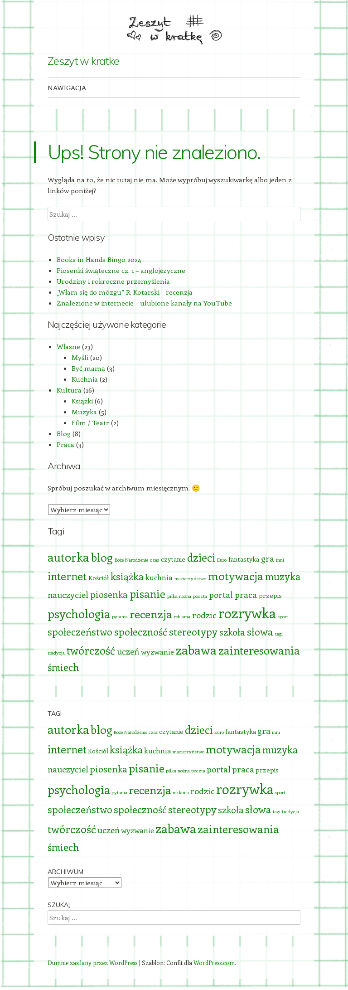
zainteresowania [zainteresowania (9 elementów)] (259, 650)
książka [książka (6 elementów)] (127, 576)
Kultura (69, 389)
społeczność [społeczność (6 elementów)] (140, 631)
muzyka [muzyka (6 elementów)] (282, 576)
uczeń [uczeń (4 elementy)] (128, 651)
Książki (82, 400)
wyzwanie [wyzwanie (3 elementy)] (157, 651)
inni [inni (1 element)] (280, 560)
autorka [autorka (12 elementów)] (68, 557)
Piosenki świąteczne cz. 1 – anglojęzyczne (121, 270)
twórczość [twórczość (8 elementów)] (91, 650)
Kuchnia (85, 378)
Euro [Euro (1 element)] (222, 560)
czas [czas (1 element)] (154, 560)
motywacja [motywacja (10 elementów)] (235, 575)
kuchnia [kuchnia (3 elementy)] (159, 577)
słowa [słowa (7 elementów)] (260, 631)
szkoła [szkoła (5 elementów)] (232, 632)
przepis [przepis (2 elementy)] (270, 595)
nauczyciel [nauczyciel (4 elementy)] (68, 594)
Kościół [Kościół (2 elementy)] (98, 577)
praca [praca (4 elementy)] (246, 594)
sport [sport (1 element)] (283, 616)
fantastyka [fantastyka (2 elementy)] (243, 559)
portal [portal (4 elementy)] (221, 594)
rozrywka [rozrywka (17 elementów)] (247, 613)
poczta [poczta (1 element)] (200, 596)
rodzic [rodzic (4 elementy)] (204, 615)
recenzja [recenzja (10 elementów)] (151, 613)
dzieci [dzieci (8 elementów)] (201, 557)
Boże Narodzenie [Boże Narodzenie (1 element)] (131, 560)
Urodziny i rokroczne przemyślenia (113, 281)
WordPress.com (214, 962)
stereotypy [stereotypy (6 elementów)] (193, 631)
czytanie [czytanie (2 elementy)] (173, 559)
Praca (65, 444)
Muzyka (84, 411)
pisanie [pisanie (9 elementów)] (147, 593)
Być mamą (88, 368)
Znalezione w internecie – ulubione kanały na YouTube (144, 302)
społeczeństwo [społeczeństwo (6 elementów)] (80, 631)
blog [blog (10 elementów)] (102, 557)
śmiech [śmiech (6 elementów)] (63, 667)
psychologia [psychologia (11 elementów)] (79, 613)
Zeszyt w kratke (83, 61)
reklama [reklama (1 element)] (182, 616)
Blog (64, 433)
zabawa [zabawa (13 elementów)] (196, 649)
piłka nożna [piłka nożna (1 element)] (179, 596)
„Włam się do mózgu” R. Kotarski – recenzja (125, 291)
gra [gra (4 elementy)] (267, 558)
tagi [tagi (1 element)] (279, 634)
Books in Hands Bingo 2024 (99, 259)
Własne (68, 346)
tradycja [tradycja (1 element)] (56, 653)
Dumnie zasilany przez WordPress (92, 962)
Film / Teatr (90, 422)
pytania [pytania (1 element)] (120, 616)
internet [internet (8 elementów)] (67, 576)
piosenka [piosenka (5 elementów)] (109, 594)
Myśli (80, 357)
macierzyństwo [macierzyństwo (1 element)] (190, 578)
